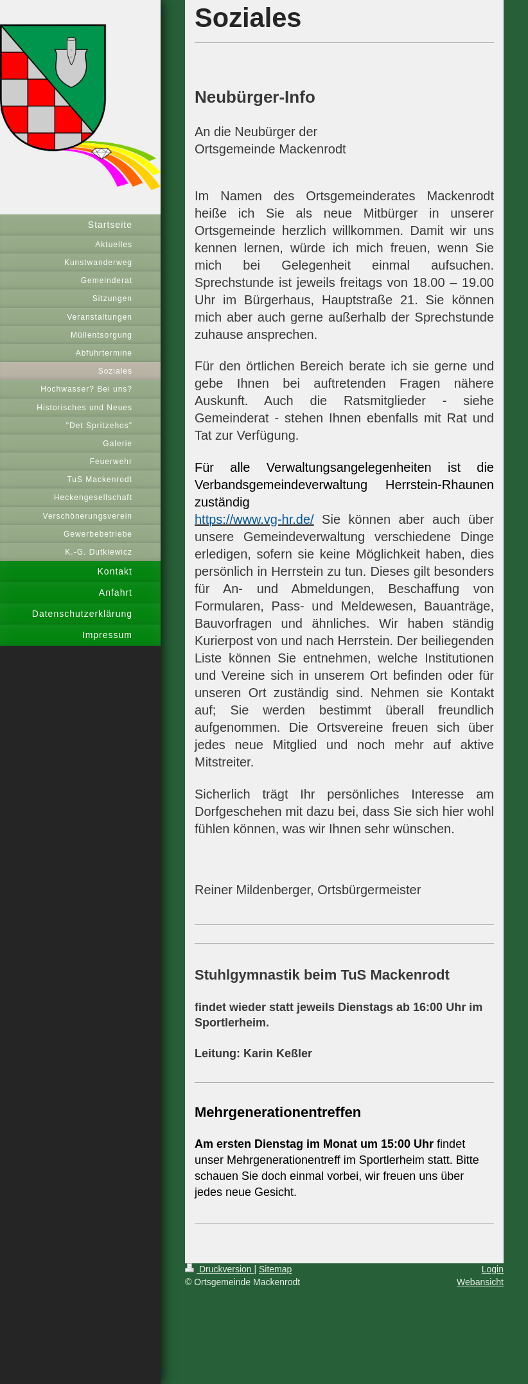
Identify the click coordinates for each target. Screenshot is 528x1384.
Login (493, 1269)
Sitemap (275, 1269)
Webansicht (480, 1282)
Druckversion (219, 1269)
